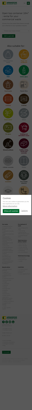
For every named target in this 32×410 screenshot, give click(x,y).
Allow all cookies (11, 211)
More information (10, 206)
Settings (24, 211)
